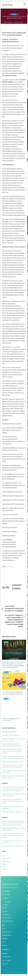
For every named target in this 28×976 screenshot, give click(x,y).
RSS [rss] (5, 964)
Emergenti (7, 901)
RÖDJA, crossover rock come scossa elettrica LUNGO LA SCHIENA (13, 776)
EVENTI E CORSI (6, 918)
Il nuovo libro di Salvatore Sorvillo (10, 735)
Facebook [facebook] (6, 956)
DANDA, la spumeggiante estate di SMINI (12, 761)
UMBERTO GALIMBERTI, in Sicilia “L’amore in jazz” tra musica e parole (13, 739)
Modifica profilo (6, 861)
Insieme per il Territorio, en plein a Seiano (12, 812)
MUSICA (5, 898)
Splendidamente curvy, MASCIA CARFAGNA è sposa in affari (14, 771)
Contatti (4, 869)
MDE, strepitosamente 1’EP (9, 731)
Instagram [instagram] (6, 960)
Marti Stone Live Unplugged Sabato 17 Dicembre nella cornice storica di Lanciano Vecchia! (12, 801)
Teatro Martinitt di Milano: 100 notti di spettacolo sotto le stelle (14, 17)
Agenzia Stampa (8, 22)
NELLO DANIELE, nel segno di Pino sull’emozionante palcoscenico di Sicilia (12, 744)
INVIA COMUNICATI (7, 921)
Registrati (4, 864)
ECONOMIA (6, 914)
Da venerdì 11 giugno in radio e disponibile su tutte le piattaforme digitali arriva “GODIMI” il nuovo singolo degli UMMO (14, 620)
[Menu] (24, 4)
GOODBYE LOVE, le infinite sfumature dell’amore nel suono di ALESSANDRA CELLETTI (12, 751)
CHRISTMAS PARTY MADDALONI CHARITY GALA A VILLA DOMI (13, 795)
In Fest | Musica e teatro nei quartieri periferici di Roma (13, 693)
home (3, 855)
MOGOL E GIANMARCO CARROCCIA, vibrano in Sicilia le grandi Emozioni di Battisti (13, 757)
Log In (3, 866)
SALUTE (4, 908)
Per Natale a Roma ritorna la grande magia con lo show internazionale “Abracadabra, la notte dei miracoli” (13, 664)
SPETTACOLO (6, 894)
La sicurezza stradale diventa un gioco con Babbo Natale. (12, 807)
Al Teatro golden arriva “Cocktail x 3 (11, 719)
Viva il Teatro (10, 566)
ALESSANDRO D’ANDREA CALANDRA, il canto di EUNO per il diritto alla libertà (12, 766)
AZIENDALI (5, 911)
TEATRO (14, 14)
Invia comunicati (6, 858)
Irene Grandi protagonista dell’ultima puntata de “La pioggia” (14, 608)
